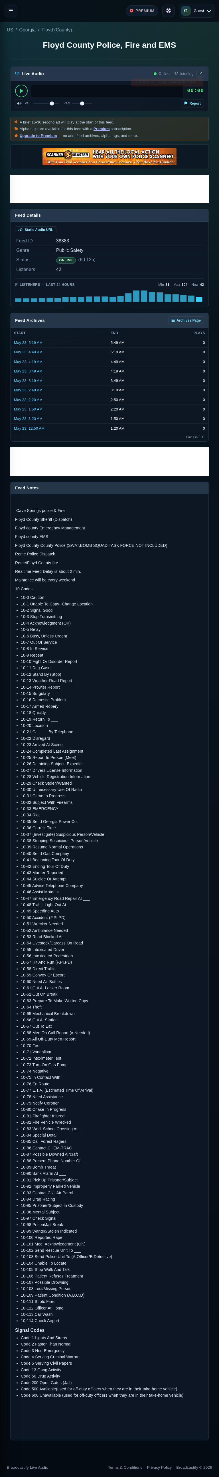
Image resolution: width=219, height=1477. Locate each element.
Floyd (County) (57, 29)
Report (192, 103)
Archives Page (186, 320)
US (10, 29)
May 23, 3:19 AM (28, 380)
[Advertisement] (109, 189)
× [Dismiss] (200, 83)
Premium (102, 129)
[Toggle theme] (168, 11)
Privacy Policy (159, 1467)
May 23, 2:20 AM (28, 400)
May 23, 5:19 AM (28, 342)
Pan (67, 103)
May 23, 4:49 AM (28, 352)
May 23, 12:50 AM (29, 428)
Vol (28, 103)
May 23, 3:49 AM (28, 371)
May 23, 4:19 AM (28, 362)
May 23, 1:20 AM (28, 418)
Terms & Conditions (125, 1467)
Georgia (27, 29)
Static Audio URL (35, 230)
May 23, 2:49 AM (28, 390)
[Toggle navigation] (11, 11)
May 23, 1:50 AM (28, 409)
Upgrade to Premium (38, 135)
